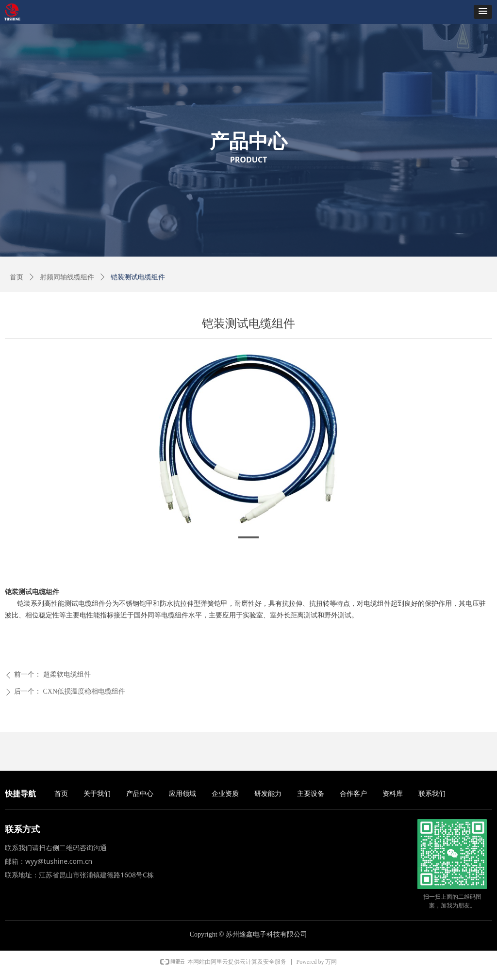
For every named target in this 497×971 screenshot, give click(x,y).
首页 (16, 277)
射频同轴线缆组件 (67, 277)
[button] (483, 12)
